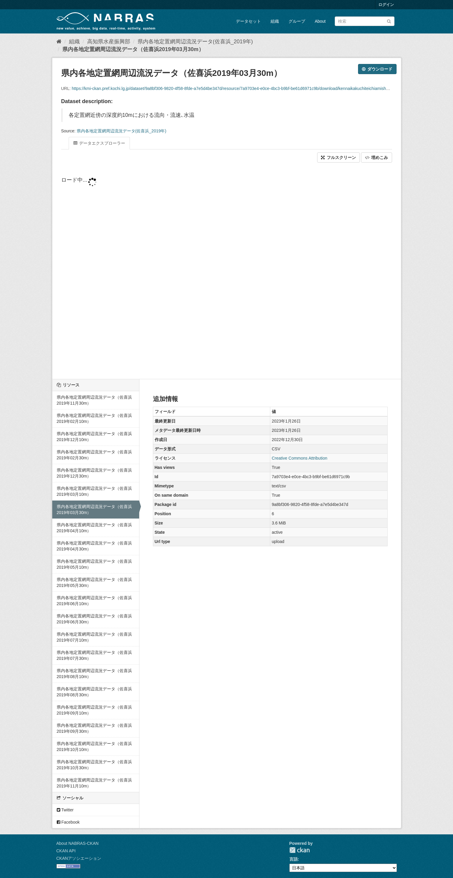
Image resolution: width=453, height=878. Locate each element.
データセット (248, 21)
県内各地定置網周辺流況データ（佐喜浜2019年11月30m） (94, 400)
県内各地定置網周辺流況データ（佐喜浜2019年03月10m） (94, 491)
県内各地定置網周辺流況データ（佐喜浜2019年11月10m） (94, 783)
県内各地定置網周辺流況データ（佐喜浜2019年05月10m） (94, 564)
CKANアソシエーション (79, 858)
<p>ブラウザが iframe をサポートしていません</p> (226, 271)
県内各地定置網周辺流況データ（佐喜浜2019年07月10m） (94, 637)
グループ (296, 21)
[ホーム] (59, 42)
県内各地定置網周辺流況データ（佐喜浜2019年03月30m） (133, 49)
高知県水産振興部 (108, 42)
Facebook (68, 822)
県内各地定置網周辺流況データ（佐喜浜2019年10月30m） (94, 764)
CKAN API (66, 850)
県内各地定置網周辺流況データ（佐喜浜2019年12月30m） (94, 473)
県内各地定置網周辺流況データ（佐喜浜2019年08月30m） (94, 691)
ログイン (386, 4)
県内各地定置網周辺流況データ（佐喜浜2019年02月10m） (94, 418)
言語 (293, 859)
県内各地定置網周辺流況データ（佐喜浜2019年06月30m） (94, 619)
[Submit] (388, 20)
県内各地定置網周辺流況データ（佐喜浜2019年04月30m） (94, 546)
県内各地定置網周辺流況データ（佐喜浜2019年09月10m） (94, 710)
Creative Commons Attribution (299, 458)
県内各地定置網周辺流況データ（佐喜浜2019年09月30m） (94, 728)
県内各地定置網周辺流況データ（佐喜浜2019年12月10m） (94, 436)
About (320, 21)
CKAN (299, 850)
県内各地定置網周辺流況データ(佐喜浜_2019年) (195, 42)
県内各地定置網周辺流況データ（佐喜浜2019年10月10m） (94, 746)
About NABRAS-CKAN (77, 843)
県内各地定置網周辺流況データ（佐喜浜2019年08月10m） (94, 673)
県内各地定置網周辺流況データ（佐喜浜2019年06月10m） (94, 600)
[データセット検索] (364, 21)
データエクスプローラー (99, 143)
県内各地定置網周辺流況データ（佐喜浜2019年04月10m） (94, 527)
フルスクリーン (338, 157)
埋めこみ (376, 157)
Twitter (65, 809)
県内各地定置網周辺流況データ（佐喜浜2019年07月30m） (94, 655)
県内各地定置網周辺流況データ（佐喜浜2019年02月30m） (94, 454)
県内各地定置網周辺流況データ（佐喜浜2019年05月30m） (94, 582)
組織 (275, 21)
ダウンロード (377, 69)
